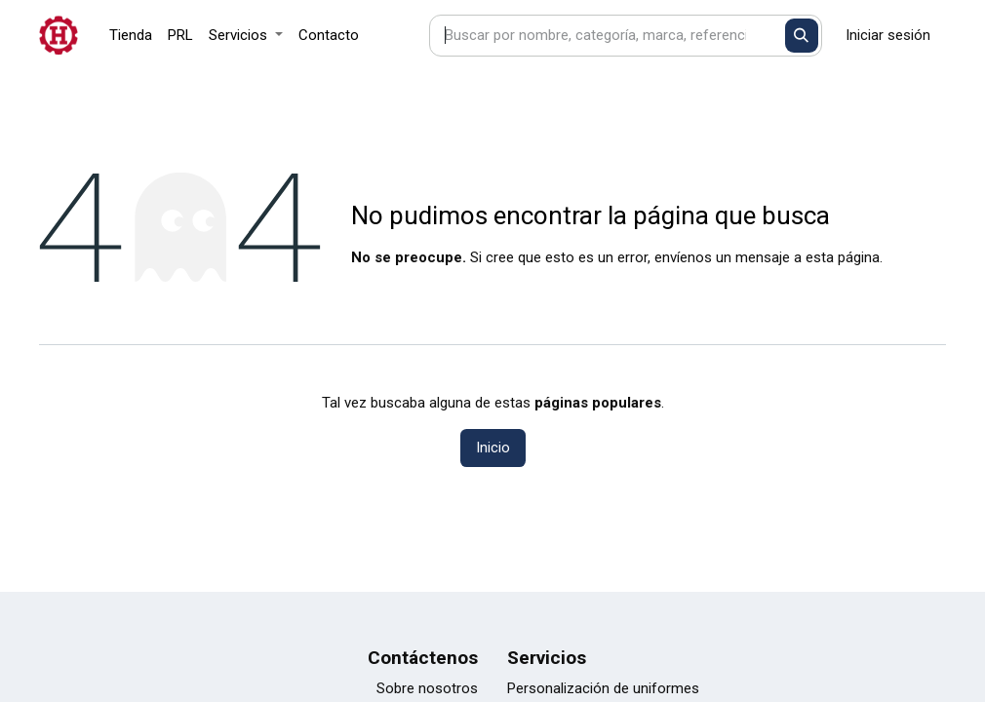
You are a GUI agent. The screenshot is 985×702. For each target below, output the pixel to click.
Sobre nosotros (427, 688)
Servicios (546, 657)
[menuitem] (130, 36)
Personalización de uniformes (603, 688)
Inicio (493, 447)
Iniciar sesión (888, 35)
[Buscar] (802, 36)
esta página (843, 257)
